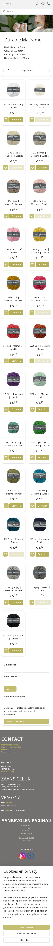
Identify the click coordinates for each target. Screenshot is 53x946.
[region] (26, 898)
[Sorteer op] (26, 70)
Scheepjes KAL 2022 (26, 838)
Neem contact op (7, 771)
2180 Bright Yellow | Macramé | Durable (39, 251)
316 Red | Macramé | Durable (13, 347)
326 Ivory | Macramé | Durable (40, 106)
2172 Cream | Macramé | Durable (14, 154)
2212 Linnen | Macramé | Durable (40, 154)
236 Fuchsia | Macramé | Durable (40, 299)
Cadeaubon (26, 840)
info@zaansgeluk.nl (8, 805)
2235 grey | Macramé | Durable (40, 589)
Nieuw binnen (26, 833)
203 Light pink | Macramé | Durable (40, 202)
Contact (4, 749)
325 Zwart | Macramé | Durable (13, 637)
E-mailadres (10, 664)
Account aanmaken (15, 721)
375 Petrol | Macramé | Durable (14, 540)
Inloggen (10, 688)
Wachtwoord (10, 676)
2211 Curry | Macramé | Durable (13, 299)
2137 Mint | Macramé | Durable (40, 396)
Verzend (4, 744)
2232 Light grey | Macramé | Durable (13, 589)
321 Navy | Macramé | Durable (39, 540)
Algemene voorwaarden (11, 747)
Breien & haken (26, 826)
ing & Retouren (14, 744)
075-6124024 (8, 802)
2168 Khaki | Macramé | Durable (13, 492)
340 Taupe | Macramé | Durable (13, 202)
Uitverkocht (43, 119)
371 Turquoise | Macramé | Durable (40, 492)
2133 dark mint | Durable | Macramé (13, 444)
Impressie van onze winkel (12, 752)
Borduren (26, 828)
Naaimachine (26, 831)
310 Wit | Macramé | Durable (13, 106)
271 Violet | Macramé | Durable (13, 396)
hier (7, 810)
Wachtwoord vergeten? (15, 696)
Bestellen (16, 119)
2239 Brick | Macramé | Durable (40, 347)
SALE (26, 836)
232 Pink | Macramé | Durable (13, 251)
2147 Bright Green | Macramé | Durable (40, 444)
